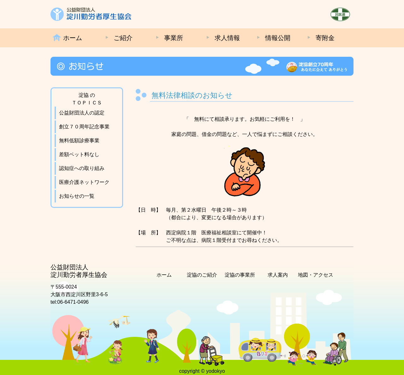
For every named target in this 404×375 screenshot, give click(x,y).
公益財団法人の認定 (81, 112)
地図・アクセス (315, 275)
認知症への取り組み (81, 168)
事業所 (173, 37)
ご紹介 (123, 37)
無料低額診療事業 (79, 140)
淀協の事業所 (240, 275)
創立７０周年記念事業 (84, 126)
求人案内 (278, 275)
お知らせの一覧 (76, 196)
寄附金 (325, 37)
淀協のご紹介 (202, 275)
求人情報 (227, 37)
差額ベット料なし (79, 154)
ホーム (72, 37)
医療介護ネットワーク (84, 182)
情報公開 (277, 37)
